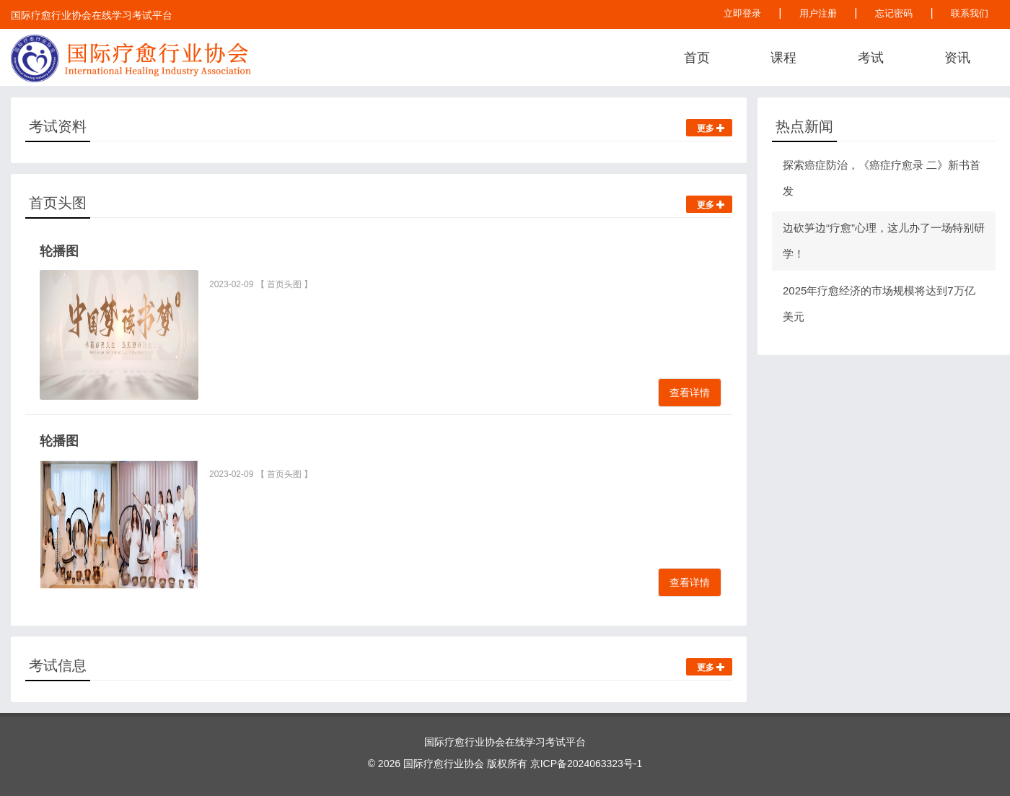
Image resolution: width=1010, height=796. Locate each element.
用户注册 (818, 13)
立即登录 (742, 13)
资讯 (957, 58)
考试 (871, 58)
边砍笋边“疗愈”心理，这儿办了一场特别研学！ (884, 241)
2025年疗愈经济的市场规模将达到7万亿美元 (879, 303)
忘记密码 (894, 13)
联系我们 (969, 13)
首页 (697, 58)
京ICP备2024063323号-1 (586, 763)
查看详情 (689, 392)
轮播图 (59, 251)
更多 (711, 128)
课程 (783, 58)
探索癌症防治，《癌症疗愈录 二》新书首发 (881, 178)
